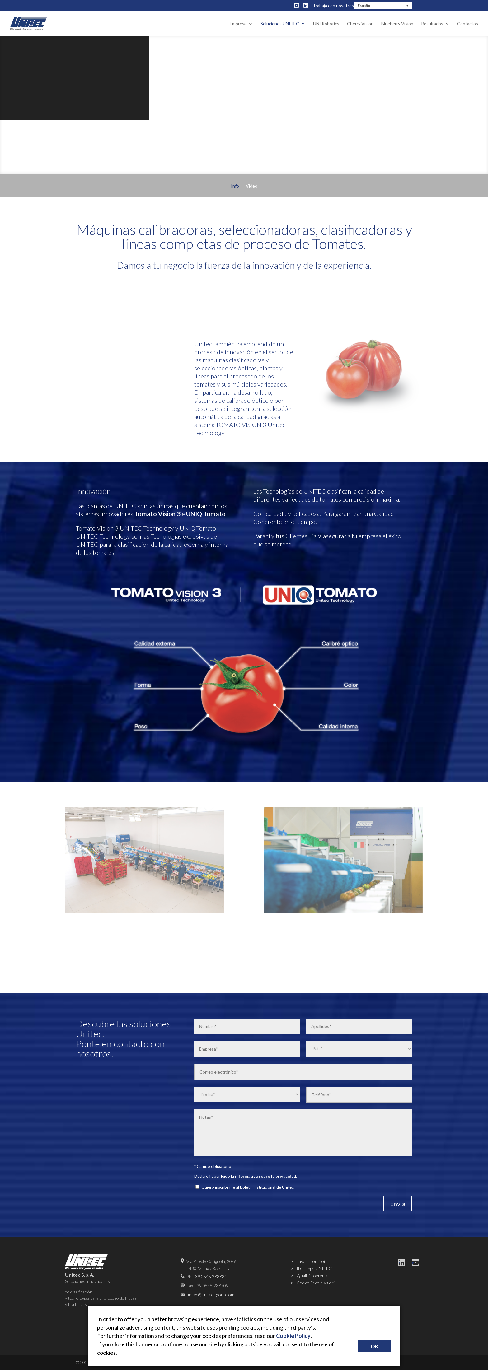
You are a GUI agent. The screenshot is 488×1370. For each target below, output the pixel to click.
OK (374, 1346)
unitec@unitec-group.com (210, 1294)
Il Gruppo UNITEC (314, 1268)
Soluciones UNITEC (279, 23)
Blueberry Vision (397, 23)
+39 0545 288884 (209, 1276)
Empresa (238, 23)
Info (235, 186)
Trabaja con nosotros (333, 5)
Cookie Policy (293, 1335)
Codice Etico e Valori (316, 1282)
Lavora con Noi (311, 1261)
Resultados (432, 23)
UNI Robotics (326, 23)
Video (251, 186)
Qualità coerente (312, 1275)
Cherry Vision (360, 23)
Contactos (467, 23)
